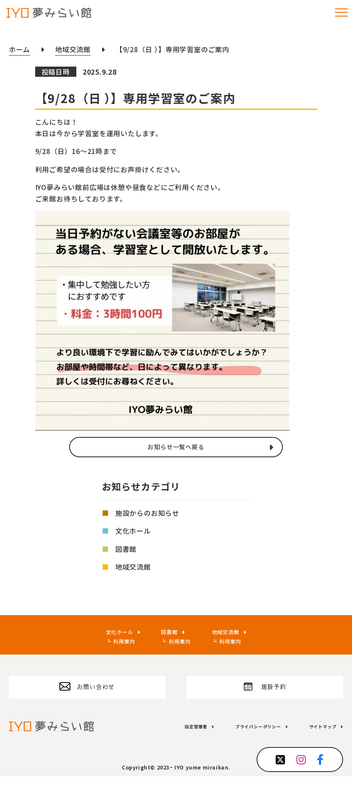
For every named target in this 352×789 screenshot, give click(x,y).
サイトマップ (317, 738)
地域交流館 (133, 568)
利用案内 (115, 642)
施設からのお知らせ (147, 514)
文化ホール (133, 532)
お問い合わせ (96, 694)
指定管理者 (162, 738)
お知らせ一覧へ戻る (176, 447)
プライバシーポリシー (238, 738)
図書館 (126, 550)
